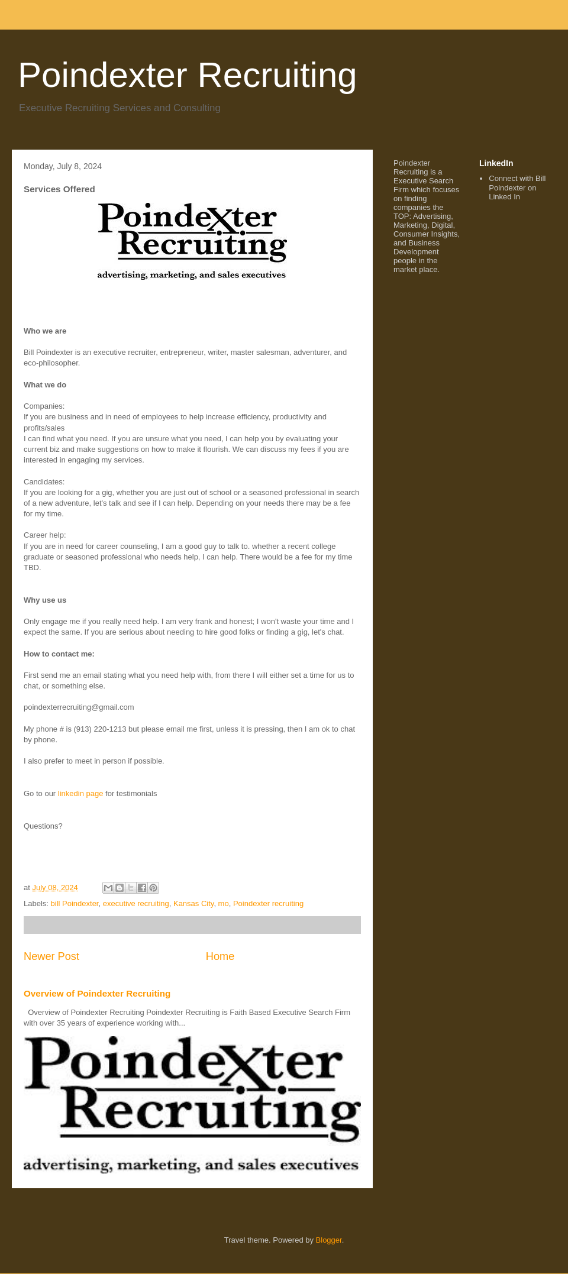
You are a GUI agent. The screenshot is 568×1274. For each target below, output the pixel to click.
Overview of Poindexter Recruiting (97, 993)
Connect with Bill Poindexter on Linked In (517, 187)
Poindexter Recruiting (187, 75)
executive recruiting (136, 903)
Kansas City (193, 903)
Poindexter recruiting (268, 903)
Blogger (329, 1240)
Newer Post (51, 956)
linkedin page (79, 793)
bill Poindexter (75, 903)
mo (223, 903)
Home (220, 956)
